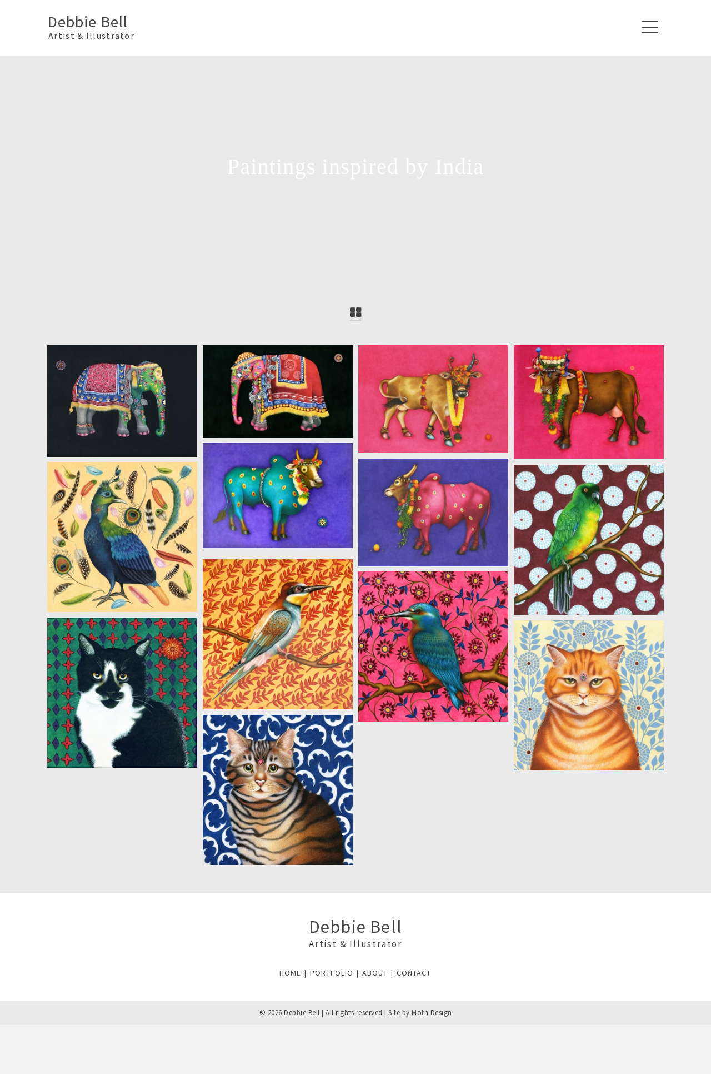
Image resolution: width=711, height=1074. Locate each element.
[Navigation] (650, 28)
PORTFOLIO (331, 973)
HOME (290, 973)
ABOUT (375, 973)
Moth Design (432, 1012)
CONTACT (414, 973)
